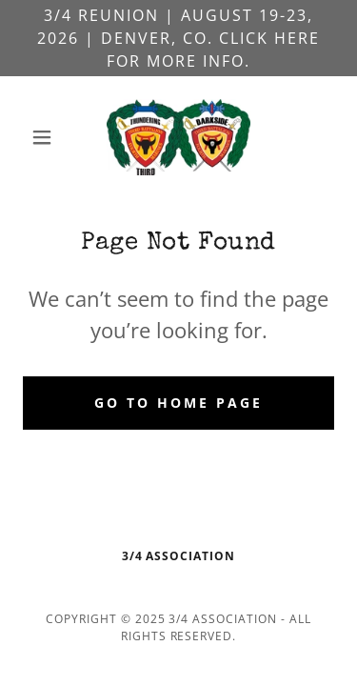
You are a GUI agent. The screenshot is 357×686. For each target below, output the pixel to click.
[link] (178, 137)
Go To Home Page (178, 402)
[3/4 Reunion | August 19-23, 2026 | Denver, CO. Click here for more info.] (178, 38)
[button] (46, 137)
